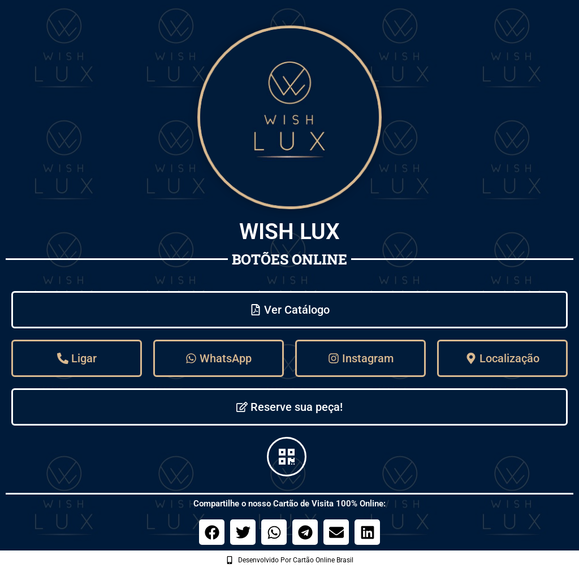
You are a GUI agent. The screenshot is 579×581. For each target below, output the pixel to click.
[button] (211, 532)
